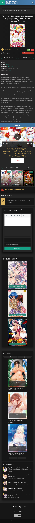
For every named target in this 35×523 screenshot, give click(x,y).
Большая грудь (8, 49)
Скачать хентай (26, 57)
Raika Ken (10, 66)
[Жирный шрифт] (6, 215)
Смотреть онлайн (9, 57)
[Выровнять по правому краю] (20, 215)
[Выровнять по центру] (17, 215)
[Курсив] (8, 215)
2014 (10, 70)
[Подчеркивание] (11, 215)
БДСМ (14, 49)
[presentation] (28, 167)
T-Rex (7, 64)
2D (17, 49)
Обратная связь (17, 511)
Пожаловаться (28, 53)
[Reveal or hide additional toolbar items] (23, 215)
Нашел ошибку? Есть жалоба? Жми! (14, 189)
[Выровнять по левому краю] (14, 215)
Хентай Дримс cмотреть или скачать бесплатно (16, 10)
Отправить (17, 248)
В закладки (5, 53)
